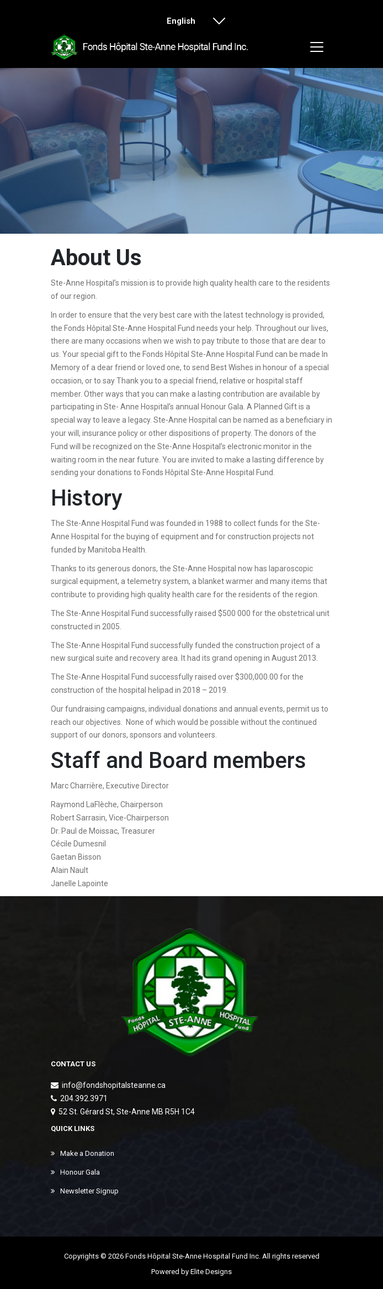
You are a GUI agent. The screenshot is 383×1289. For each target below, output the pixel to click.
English (187, 22)
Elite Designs (211, 1271)
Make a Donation (82, 1153)
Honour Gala (75, 1172)
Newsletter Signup (85, 1191)
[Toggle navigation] (316, 47)
